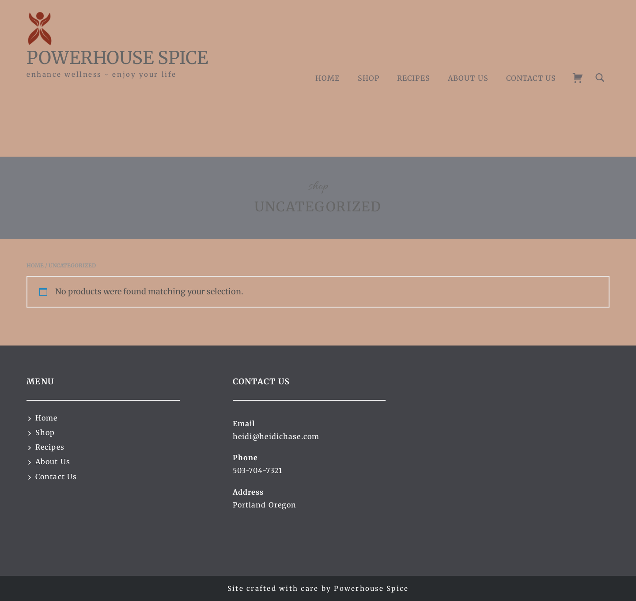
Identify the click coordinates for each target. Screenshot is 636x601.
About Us (468, 78)
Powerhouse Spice (117, 58)
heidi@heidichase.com (276, 436)
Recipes (413, 78)
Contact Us (531, 78)
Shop (368, 78)
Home (327, 78)
